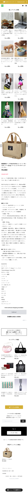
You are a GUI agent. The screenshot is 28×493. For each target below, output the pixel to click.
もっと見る (7, 38)
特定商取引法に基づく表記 (8, 470)
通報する (25, 320)
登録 (23, 421)
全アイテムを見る (14, 407)
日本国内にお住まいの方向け (14, 316)
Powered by (14, 478)
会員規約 (4, 473)
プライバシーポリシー (7, 468)
